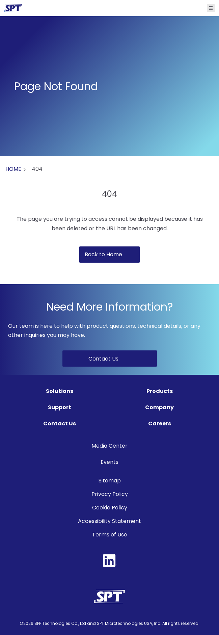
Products (159, 391)
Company (159, 407)
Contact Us (59, 423)
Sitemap (110, 480)
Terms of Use (109, 534)
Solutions (59, 391)
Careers (159, 423)
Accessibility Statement (109, 521)
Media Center (109, 446)
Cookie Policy (109, 507)
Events (109, 462)
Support (59, 407)
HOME (13, 169)
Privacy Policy (109, 494)
